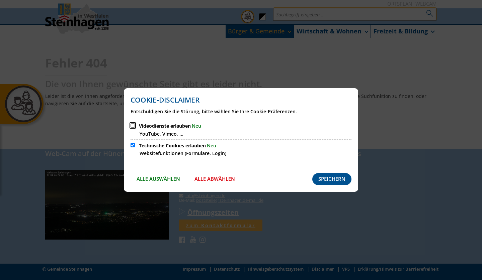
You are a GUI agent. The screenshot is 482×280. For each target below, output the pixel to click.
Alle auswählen (158, 178)
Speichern (331, 178)
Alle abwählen (214, 178)
